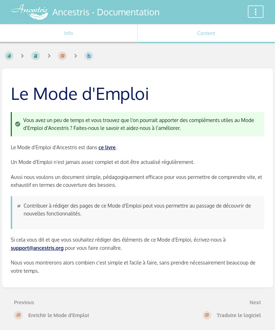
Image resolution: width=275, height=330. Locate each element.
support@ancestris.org (37, 248)
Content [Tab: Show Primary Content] (206, 33)
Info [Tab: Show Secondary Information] (68, 33)
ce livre (107, 147)
